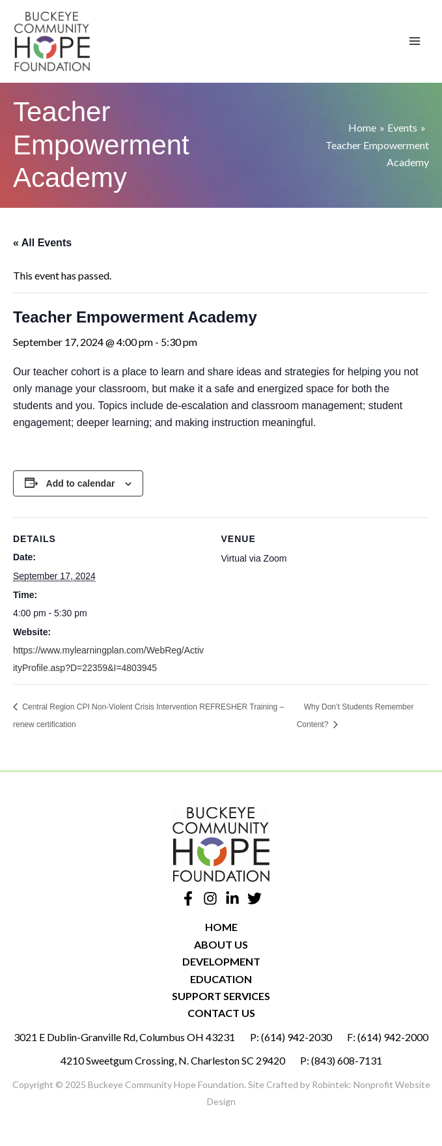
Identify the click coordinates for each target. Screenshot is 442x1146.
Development (221, 961)
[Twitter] (254, 898)
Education (221, 979)
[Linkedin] (232, 898)
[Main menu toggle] (414, 41)
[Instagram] (210, 898)
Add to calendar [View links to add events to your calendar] (80, 483)
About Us (221, 944)
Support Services (221, 996)
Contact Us (221, 1013)
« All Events (42, 242)
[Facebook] (188, 898)
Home (221, 927)
